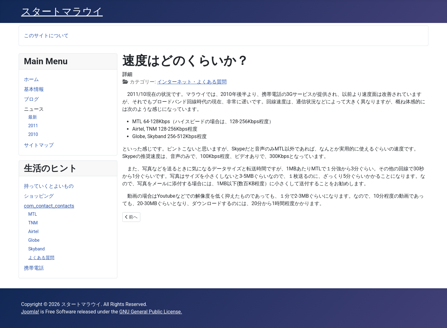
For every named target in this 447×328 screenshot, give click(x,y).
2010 (33, 134)
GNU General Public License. (150, 312)
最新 (32, 117)
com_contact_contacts (49, 206)
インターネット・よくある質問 (192, 82)
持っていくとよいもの (49, 186)
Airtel (33, 231)
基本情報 (34, 89)
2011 (33, 125)
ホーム (31, 79)
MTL (32, 214)
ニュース (34, 109)
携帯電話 (34, 268)
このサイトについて (46, 35)
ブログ (31, 99)
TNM (33, 222)
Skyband (36, 248)
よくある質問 (41, 257)
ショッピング (39, 196)
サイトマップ (39, 145)
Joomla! (30, 312)
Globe (33, 240)
